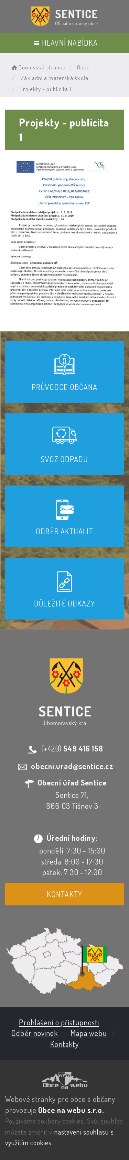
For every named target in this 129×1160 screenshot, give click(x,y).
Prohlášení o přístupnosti (59, 1022)
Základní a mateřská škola (54, 77)
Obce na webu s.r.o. (71, 1110)
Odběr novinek (34, 1033)
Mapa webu (89, 1033)
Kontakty (64, 894)
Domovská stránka (38, 67)
